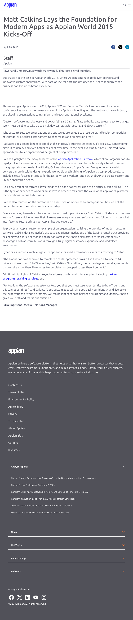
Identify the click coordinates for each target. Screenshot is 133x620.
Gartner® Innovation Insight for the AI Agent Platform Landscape (43, 499)
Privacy (12, 414)
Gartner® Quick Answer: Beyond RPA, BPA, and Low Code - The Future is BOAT (50, 492)
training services (27, 278)
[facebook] (113, 47)
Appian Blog (15, 435)
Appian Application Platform (75, 159)
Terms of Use (16, 392)
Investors (14, 450)
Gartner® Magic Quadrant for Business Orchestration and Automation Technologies (53, 478)
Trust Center (16, 421)
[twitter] (120, 47)
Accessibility (15, 406)
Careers (13, 442)
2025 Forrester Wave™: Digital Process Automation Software (41, 505)
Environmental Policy (21, 399)
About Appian (16, 428)
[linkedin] (127, 47)
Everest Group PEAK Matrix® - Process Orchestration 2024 (40, 512)
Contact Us (15, 385)
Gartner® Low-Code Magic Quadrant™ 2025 (33, 485)
